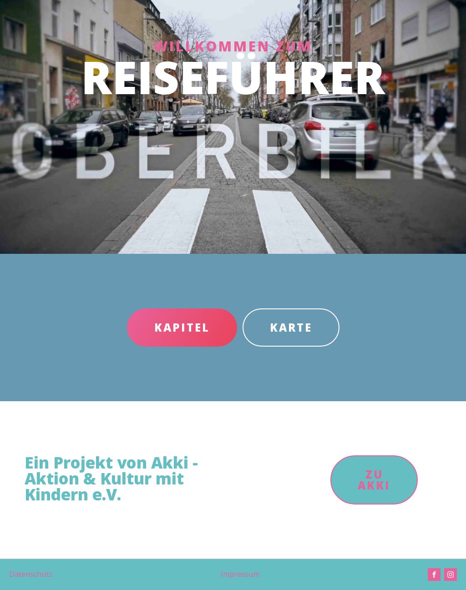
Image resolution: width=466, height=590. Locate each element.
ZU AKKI (374, 480)
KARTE (291, 327)
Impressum (240, 574)
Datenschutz (30, 574)
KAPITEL (182, 327)
